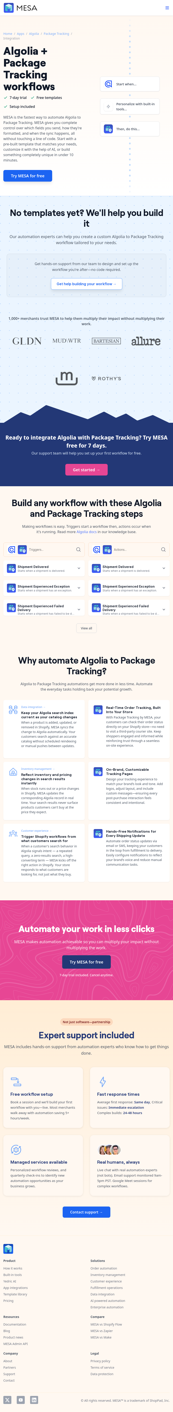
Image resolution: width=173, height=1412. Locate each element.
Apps (20, 33)
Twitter (7, 1400)
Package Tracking (56, 33)
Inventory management (108, 1275)
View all (86, 628)
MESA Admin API (15, 1344)
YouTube (21, 1400)
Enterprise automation (107, 1307)
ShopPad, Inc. (160, 1400)
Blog (6, 1331)
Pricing (8, 1301)
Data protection (102, 1374)
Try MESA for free (28, 175)
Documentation (14, 1324)
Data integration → (33, 707)
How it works (12, 1268)
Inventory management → (38, 769)
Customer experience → (36, 831)
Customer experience (106, 1281)
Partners (9, 1367)
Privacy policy (100, 1361)
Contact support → (86, 1212)
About (7, 1361)
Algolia (34, 33)
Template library (15, 1294)
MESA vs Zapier (102, 1331)
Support (9, 1374)
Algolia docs (86, 531)
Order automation (104, 1268)
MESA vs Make (101, 1337)
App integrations (15, 1288)
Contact (9, 1380)
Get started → (86, 469)
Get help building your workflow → (87, 284)
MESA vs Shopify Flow (106, 1324)
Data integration (103, 1294)
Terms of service (102, 1367)
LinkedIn (34, 1400)
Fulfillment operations (107, 1288)
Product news (13, 1337)
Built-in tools (12, 1275)
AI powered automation (108, 1301)
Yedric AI (9, 1281)
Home (7, 33)
